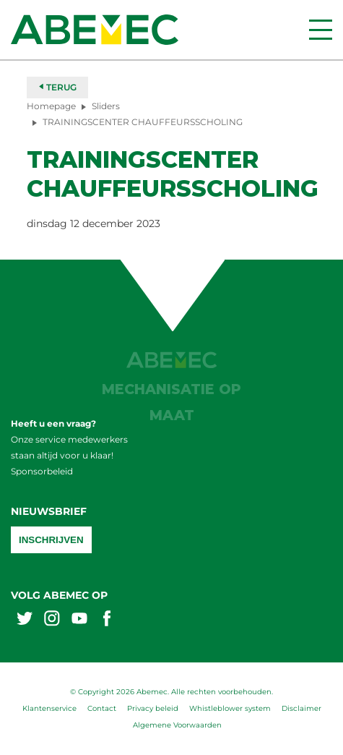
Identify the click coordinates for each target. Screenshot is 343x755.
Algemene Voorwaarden (177, 725)
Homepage (51, 106)
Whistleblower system (230, 708)
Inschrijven (51, 539)
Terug (57, 87)
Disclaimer (301, 708)
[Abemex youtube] (79, 620)
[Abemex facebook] (107, 620)
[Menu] (320, 29)
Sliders (106, 106)
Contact (101, 708)
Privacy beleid (152, 708)
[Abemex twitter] (24, 620)
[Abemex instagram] (52, 620)
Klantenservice (49, 708)
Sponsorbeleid (42, 471)
